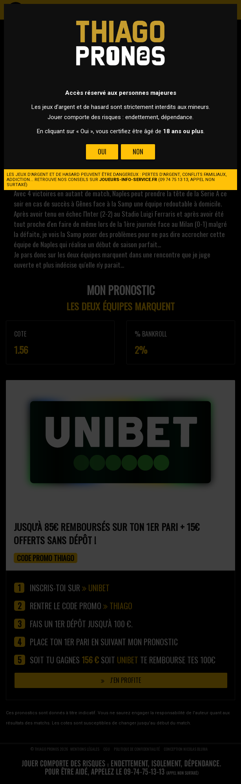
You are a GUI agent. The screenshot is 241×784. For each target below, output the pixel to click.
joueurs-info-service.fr (128, 179)
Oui (102, 151)
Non (138, 151)
